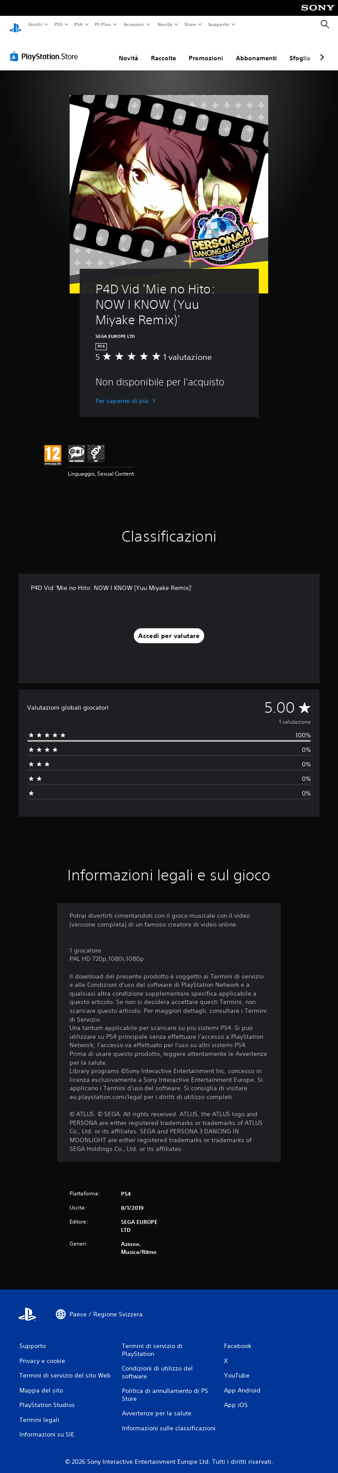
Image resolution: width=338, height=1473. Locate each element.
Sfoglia (300, 50)
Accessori (134, 24)
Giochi (35, 24)
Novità (164, 24)
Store (190, 24)
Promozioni (206, 50)
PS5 (59, 24)
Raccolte (163, 50)
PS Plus (103, 24)
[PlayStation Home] (15, 24)
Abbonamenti (256, 50)
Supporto (218, 24)
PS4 (78, 24)
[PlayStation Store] (45, 48)
